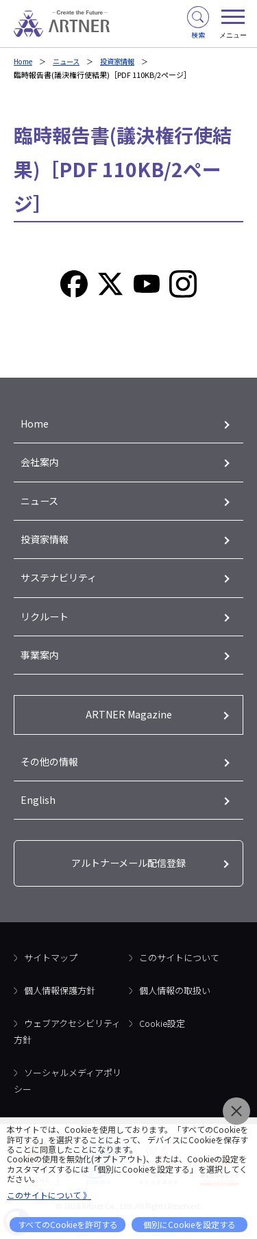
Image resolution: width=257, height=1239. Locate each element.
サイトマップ (50, 969)
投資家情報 (124, 60)
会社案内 (41, 464)
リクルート (46, 623)
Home (24, 60)
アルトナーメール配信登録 (128, 875)
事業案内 (41, 662)
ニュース (70, 60)
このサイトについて (179, 969)
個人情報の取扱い (174, 1002)
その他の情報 (51, 771)
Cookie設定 (162, 1036)
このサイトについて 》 (49, 1195)
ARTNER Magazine (128, 723)
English (38, 811)
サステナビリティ (61, 583)
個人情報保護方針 (59, 1002)
